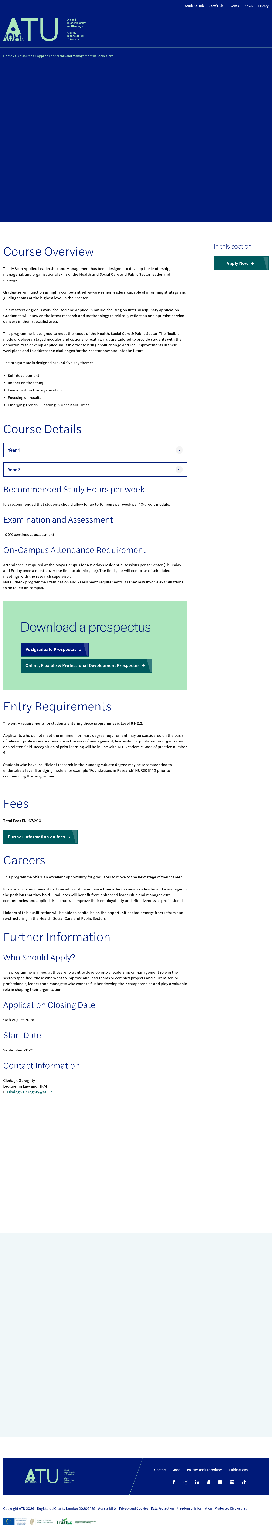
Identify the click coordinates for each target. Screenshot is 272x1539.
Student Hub (194, 5)
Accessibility (107, 1508)
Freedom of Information (194, 1508)
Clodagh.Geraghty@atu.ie (30, 1091)
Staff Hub (216, 5)
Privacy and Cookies (133, 1508)
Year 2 (14, 469)
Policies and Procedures (204, 1469)
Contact (160, 1469)
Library (263, 5)
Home (7, 55)
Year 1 (14, 450)
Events (234, 5)
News (248, 5)
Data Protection (162, 1508)
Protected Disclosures (231, 1508)
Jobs (176, 1469)
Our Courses (24, 55)
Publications (238, 1469)
